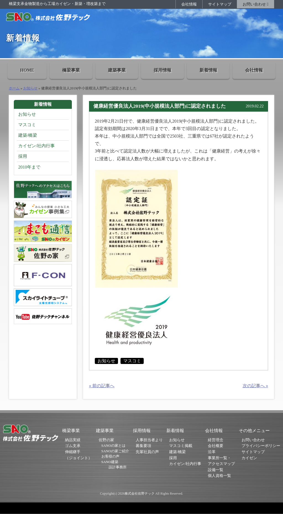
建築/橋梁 (27, 135)
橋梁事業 (71, 70)
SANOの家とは (113, 445)
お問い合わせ (255, 4)
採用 (22, 156)
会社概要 (215, 445)
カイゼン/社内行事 (36, 145)
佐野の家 (106, 440)
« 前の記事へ (101, 385)
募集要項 (143, 445)
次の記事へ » (255, 385)
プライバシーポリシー (261, 445)
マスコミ (132, 360)
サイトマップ (219, 4)
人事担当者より (149, 440)
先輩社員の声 (147, 452)
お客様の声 (110, 456)
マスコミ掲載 (180, 445)
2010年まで (29, 167)
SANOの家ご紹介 (115, 451)
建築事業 (117, 70)
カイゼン (249, 458)
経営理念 (215, 440)
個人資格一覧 (219, 475)
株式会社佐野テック (139, 493)
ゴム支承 (72, 445)
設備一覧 (215, 469)
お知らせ (30, 88)
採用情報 (162, 70)
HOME (27, 70)
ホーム (14, 88)
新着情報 (208, 70)
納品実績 (72, 440)
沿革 (212, 452)
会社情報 (189, 4)
